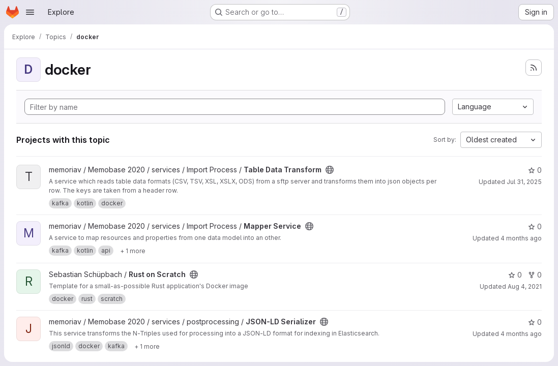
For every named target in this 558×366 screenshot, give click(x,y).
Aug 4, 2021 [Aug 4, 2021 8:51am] (525, 286)
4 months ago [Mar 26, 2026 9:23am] (521, 238)
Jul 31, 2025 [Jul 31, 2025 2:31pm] (524, 182)
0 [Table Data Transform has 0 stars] (535, 170)
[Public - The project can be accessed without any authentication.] (330, 170)
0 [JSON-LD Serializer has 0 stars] (535, 322)
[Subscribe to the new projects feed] (533, 67)
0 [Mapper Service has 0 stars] (535, 226)
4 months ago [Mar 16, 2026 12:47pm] (521, 334)
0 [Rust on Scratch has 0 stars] (515, 274)
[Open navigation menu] (30, 12)
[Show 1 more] (132, 251)
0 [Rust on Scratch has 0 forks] (535, 274)
